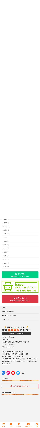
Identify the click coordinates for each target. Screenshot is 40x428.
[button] (20, 274)
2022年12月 (6, 259)
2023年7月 (6, 241)
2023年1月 (6, 256)
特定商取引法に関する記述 (9, 315)
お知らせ (4, 308)
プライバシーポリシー (8, 311)
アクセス (19, 425)
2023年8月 (6, 237)
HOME (10, 425)
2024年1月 (6, 223)
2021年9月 (6, 263)
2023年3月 (6, 248)
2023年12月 (6, 226)
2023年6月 (6, 245)
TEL (37, 425)
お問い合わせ (28, 425)
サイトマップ (5, 319)
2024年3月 (6, 219)
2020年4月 (6, 267)
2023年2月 (6, 252)
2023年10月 (6, 234)
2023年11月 (6, 230)
